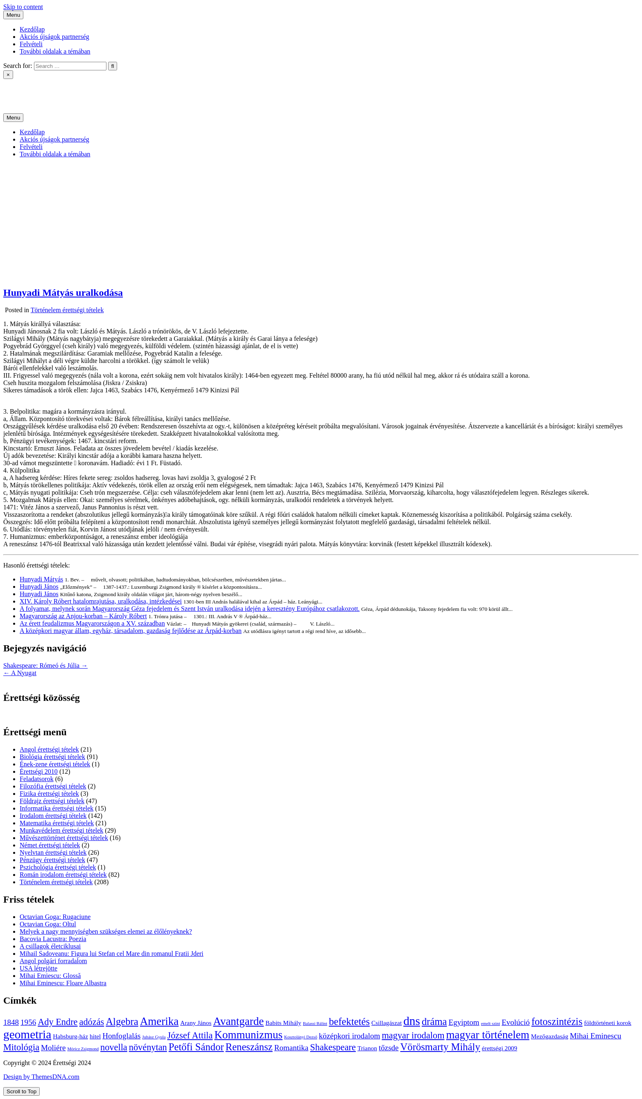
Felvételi (31, 44)
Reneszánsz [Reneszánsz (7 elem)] (249, 1046)
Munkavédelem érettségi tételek (61, 830)
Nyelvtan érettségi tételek (53, 852)
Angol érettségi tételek (49, 749)
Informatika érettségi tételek (56, 808)
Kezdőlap (32, 29)
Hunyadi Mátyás (41, 579)
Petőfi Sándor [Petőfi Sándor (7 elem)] (196, 1046)
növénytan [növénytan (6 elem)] (148, 1047)
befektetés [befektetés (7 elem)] (349, 1021)
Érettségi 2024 (22, 89)
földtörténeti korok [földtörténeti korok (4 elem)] (607, 1022)
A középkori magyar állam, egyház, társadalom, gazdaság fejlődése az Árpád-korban (131, 630)
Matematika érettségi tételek (57, 823)
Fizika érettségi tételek (49, 793)
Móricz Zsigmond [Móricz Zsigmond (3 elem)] (83, 1049)
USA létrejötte (38, 968)
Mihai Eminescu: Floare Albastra (63, 983)
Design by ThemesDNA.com (41, 1076)
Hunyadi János (39, 586)
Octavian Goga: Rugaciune (55, 916)
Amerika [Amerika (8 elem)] (159, 1021)
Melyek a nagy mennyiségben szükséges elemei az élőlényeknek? (106, 931)
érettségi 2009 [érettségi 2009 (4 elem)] (499, 1048)
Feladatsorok (37, 778)
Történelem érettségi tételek (67, 309)
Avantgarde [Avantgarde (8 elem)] (238, 1021)
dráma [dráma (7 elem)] (434, 1021)
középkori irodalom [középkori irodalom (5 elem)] (349, 1035)
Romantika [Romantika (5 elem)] (291, 1047)
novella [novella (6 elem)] (113, 1047)
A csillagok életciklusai (50, 946)
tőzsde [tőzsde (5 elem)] (389, 1047)
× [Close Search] (8, 75)
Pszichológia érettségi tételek (58, 867)
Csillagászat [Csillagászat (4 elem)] (386, 1022)
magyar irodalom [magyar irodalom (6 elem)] (413, 1035)
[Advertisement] (321, 221)
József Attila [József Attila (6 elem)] (189, 1035)
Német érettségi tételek (50, 845)
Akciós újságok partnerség (54, 36)
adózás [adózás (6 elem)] (91, 1022)
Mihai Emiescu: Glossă (50, 975)
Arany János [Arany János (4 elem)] (195, 1022)
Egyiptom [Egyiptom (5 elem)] (464, 1022)
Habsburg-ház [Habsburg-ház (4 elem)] (70, 1036)
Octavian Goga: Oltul (48, 924)
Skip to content (23, 6)
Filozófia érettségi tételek (53, 786)
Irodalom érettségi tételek (53, 815)
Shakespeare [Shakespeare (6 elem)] (333, 1047)
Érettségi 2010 (39, 771)
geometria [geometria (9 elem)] (27, 1034)
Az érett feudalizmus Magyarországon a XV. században (92, 623)
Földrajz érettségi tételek (52, 800)
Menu (13, 15)
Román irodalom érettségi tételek (63, 874)
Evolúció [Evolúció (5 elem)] (516, 1022)
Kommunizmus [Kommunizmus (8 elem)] (248, 1035)
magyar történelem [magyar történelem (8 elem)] (487, 1035)
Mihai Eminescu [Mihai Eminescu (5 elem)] (595, 1035)
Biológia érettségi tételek (52, 756)
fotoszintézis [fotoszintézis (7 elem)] (557, 1021)
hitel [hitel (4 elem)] (95, 1036)
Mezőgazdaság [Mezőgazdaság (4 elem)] (549, 1036)
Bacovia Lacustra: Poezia (53, 938)
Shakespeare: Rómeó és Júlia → (45, 665)
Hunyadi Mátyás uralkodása (63, 292)
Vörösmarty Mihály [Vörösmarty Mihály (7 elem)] (440, 1046)
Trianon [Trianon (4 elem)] (367, 1048)
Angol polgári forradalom (53, 960)
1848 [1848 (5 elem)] (11, 1022)
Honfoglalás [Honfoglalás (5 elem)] (121, 1035)
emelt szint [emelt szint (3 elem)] (490, 1023)
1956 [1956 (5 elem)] (28, 1022)
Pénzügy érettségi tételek (52, 859)
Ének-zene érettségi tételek (55, 764)
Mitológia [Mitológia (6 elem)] (21, 1047)
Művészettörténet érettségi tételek (64, 837)
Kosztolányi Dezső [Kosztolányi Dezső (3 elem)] (300, 1037)
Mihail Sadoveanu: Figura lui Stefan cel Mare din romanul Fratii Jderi (111, 953)
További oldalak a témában (55, 51)
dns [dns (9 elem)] (411, 1020)
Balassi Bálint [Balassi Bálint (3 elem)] (315, 1023)
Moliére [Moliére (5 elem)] (53, 1047)
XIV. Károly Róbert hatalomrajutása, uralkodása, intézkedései (101, 601)
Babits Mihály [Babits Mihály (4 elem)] (283, 1022)
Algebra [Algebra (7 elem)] (122, 1021)
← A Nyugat (19, 672)
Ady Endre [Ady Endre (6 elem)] (57, 1022)
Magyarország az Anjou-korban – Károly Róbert (83, 616)
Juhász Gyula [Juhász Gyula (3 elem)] (153, 1037)
